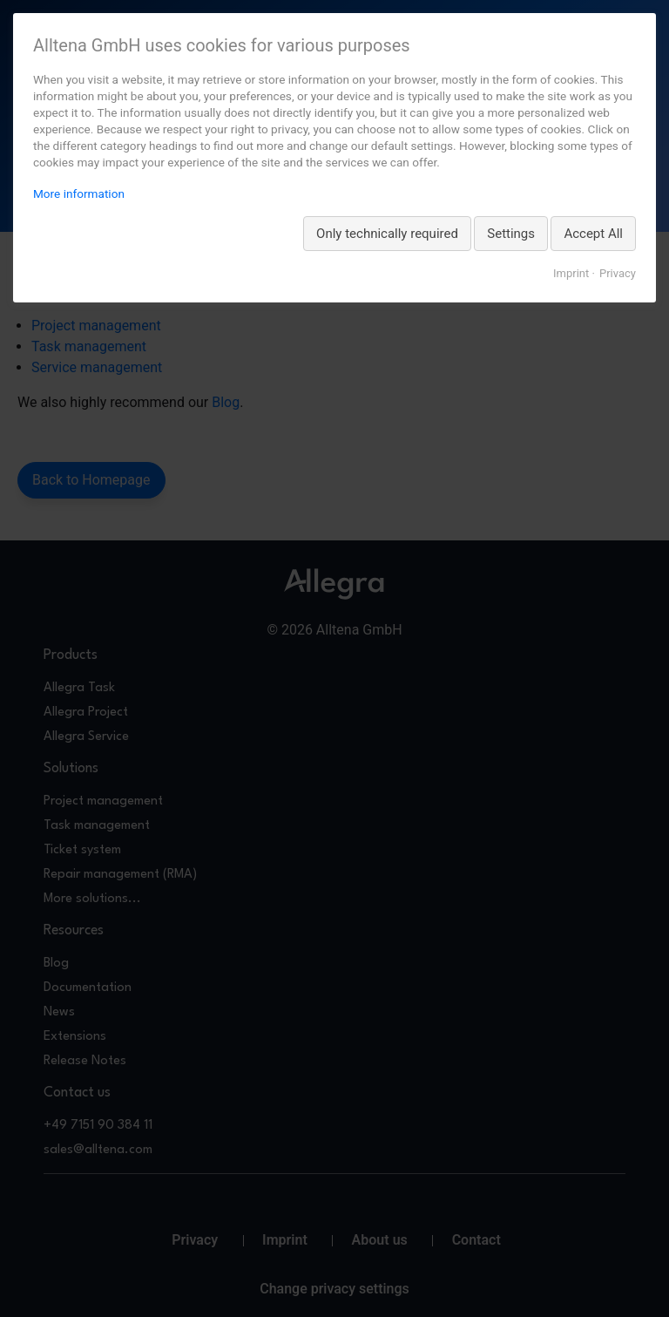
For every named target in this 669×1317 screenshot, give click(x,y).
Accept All (593, 233)
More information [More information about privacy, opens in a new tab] (79, 193)
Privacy (617, 273)
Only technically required (387, 233)
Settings (511, 233)
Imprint (571, 273)
